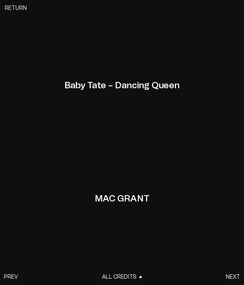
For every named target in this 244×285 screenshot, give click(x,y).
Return (16, 8)
